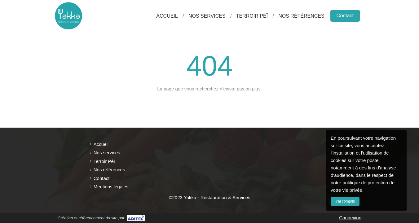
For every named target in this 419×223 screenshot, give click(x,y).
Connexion (350, 217)
